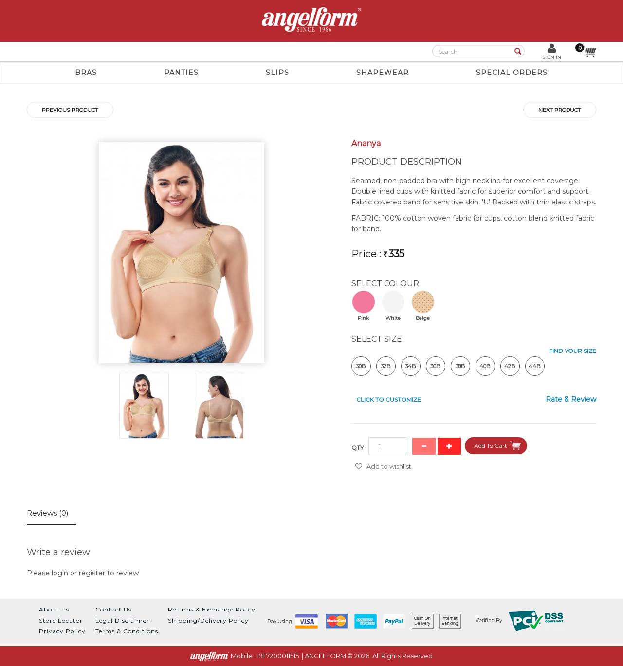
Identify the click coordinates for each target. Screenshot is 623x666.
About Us (54, 609)
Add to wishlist (388, 466)
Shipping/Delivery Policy (208, 620)
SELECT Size (376, 339)
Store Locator (61, 620)
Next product (559, 110)
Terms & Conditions (126, 631)
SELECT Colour (385, 283)
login (60, 573)
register (92, 573)
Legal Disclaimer (122, 620)
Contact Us (113, 609)
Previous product (70, 110)
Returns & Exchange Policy (212, 609)
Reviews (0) (48, 513)
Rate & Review (571, 399)
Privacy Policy (62, 631)
